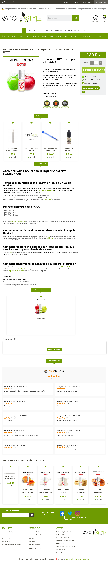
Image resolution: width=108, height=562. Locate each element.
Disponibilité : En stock (92, 80)
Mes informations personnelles (11, 545)
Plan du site (59, 553)
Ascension (41, 319)
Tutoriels (66, 2)
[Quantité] (96, 63)
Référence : (89, 77)
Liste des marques (34, 545)
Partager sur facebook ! (93, 92)
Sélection (31, 538)
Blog (76, 2)
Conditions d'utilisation (63, 537)
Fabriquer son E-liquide (36, 548)
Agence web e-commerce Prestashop (77, 559)
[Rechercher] (63, 18)
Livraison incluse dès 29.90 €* (38, 535)
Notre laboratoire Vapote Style (65, 546)
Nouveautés (32, 541)
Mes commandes (7, 538)
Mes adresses (6, 541)
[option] (12, 142)
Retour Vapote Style (8, 532)
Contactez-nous (101, 2)
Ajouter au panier (94, 70)
